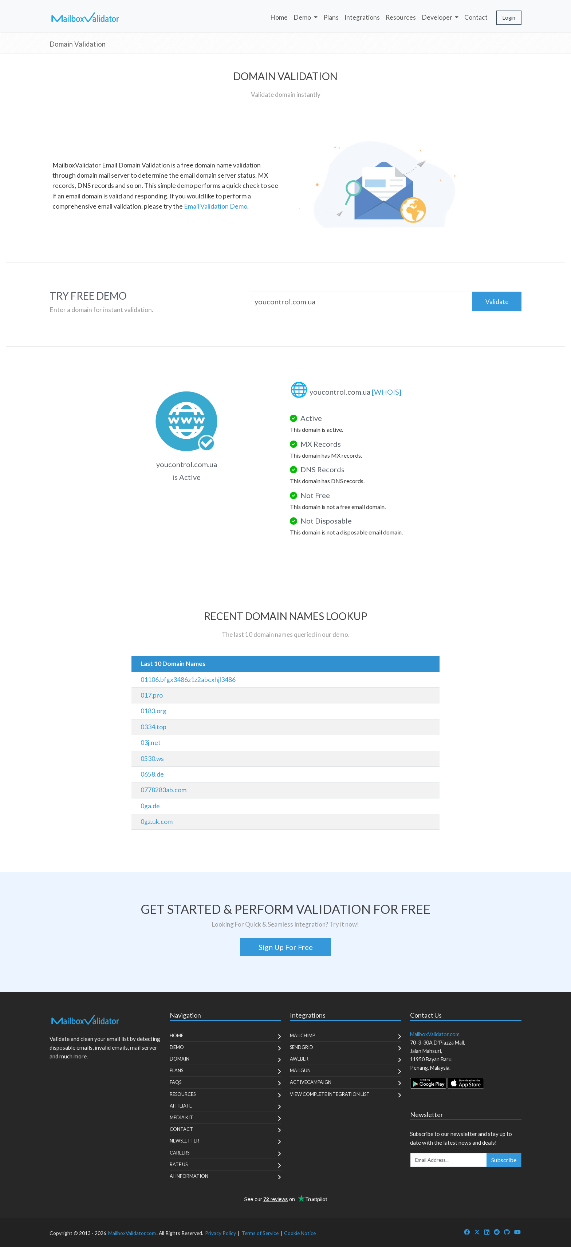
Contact (476, 17)
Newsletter (184, 1141)
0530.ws (152, 758)
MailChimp (302, 1035)
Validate (496, 301)
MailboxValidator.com (132, 1233)
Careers (179, 1153)
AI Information (189, 1176)
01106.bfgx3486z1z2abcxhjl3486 (188, 679)
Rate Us (179, 1164)
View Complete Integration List (330, 1094)
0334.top (153, 727)
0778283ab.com (163, 790)
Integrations (362, 17)
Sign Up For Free (286, 947)
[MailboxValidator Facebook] (467, 1231)
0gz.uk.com (157, 821)
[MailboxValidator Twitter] (477, 1231)
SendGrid (301, 1047)
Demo (177, 1047)
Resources (401, 17)
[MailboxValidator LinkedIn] (486, 1231)
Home (279, 17)
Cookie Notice (300, 1233)
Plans (331, 17)
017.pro (152, 695)
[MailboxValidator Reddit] (497, 1231)
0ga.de (150, 806)
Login (509, 18)
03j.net (151, 742)
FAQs (175, 1082)
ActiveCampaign (310, 1082)
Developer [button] (437, 17)
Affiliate (181, 1106)
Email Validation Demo (215, 206)
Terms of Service (260, 1233)
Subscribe (503, 1159)
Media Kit (181, 1117)
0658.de (152, 774)
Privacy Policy (220, 1233)
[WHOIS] (386, 391)
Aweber (299, 1059)
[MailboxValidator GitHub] (507, 1231)
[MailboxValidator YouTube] (517, 1231)
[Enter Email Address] (448, 1160)
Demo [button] (303, 17)
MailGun (300, 1070)
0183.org (153, 711)
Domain (179, 1059)
